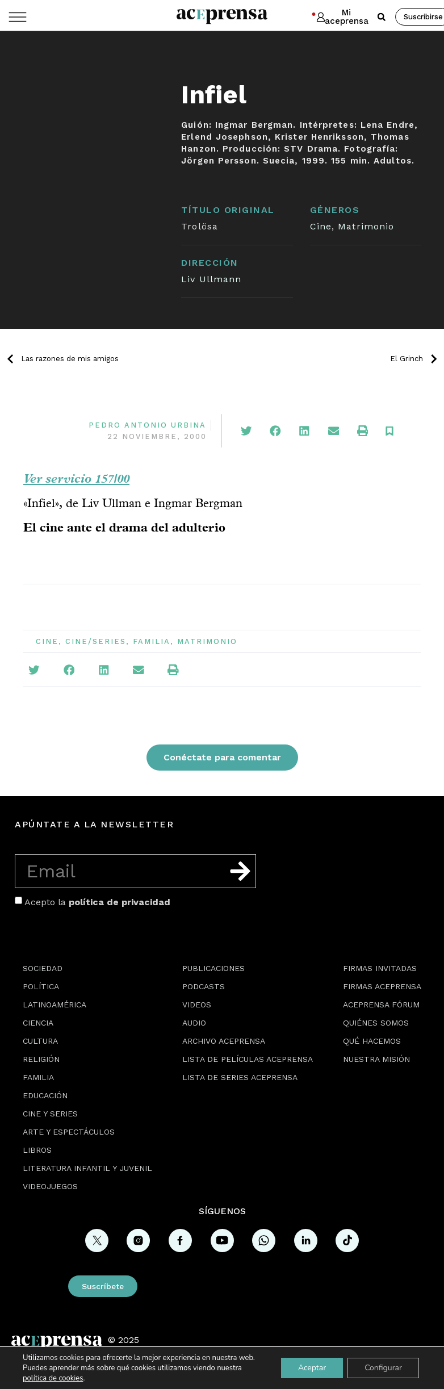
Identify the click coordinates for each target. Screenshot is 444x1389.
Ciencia (38, 1022)
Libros (37, 1149)
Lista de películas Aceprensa (247, 1059)
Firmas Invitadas (380, 968)
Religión (41, 1059)
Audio (194, 1022)
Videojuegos (50, 1186)
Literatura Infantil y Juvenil (87, 1168)
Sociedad (42, 968)
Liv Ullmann (211, 279)
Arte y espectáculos (69, 1131)
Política (41, 986)
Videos (196, 1004)
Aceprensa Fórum (381, 1004)
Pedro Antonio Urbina (147, 425)
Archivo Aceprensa (223, 1040)
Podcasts (203, 986)
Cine (321, 226)
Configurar (383, 1367)
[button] (381, 17)
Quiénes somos (376, 1022)
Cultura (40, 1040)
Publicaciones (213, 968)
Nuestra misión (376, 1059)
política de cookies (53, 1378)
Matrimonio (366, 226)
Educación (45, 1095)
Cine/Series (95, 641)
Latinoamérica (54, 1004)
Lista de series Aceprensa (240, 1077)
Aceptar (312, 1367)
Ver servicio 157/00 (76, 478)
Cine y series (50, 1113)
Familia (151, 641)
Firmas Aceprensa (382, 986)
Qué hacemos (372, 1040)
